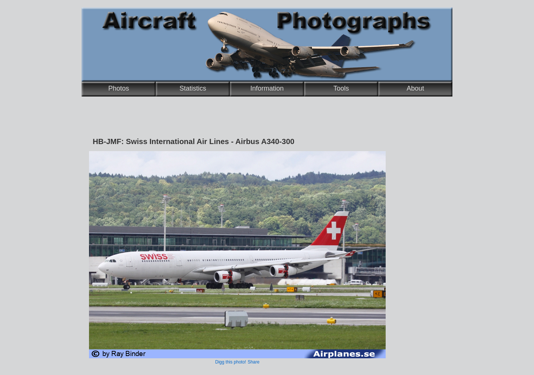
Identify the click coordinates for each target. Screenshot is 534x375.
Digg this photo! (230, 362)
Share (254, 362)
